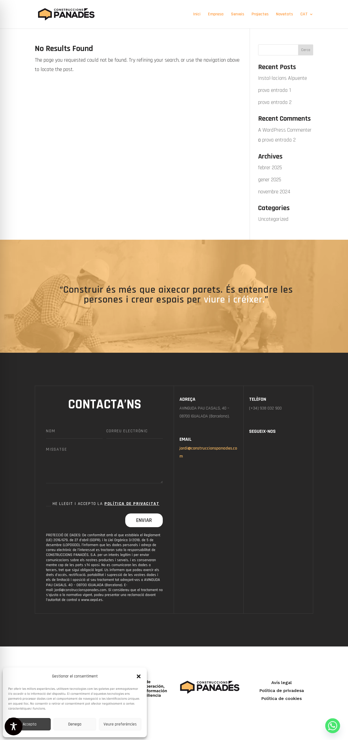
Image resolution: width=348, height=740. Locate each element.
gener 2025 (269, 179)
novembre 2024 (274, 191)
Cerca (305, 49)
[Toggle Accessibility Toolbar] (13, 726)
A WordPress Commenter (285, 130)
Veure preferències (120, 724)
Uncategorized (273, 219)
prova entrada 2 (275, 102)
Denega (74, 724)
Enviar (144, 520)
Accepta (29, 724)
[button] (138, 676)
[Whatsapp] (332, 725)
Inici (197, 14)
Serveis (237, 14)
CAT (304, 14)
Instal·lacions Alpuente (282, 78)
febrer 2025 (270, 167)
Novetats (284, 14)
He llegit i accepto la (102, 504)
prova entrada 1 (274, 90)
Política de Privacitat (131, 504)
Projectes (260, 14)
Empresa (216, 14)
